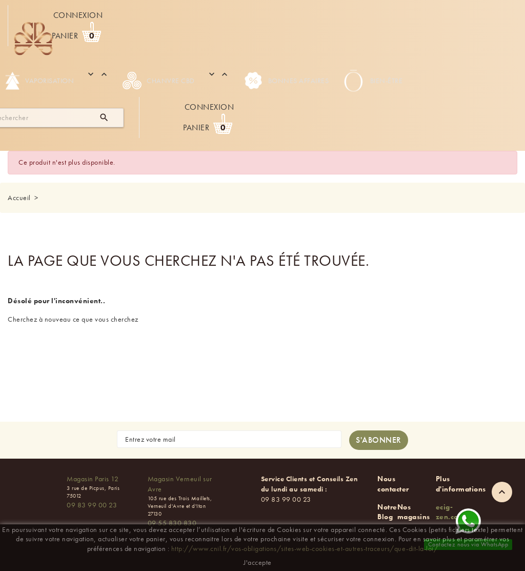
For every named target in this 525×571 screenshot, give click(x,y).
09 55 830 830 (172, 522)
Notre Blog (387, 512)
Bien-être (372, 80)
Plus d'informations (461, 484)
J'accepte (258, 562)
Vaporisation (39, 80)
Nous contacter (393, 484)
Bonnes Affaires (286, 80)
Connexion (78, 15)
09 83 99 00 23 (92, 504)
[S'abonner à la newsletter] (378, 440)
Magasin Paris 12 (92, 478)
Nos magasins (413, 512)
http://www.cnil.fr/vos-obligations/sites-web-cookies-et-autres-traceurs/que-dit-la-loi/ (304, 548)
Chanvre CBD (159, 80)
